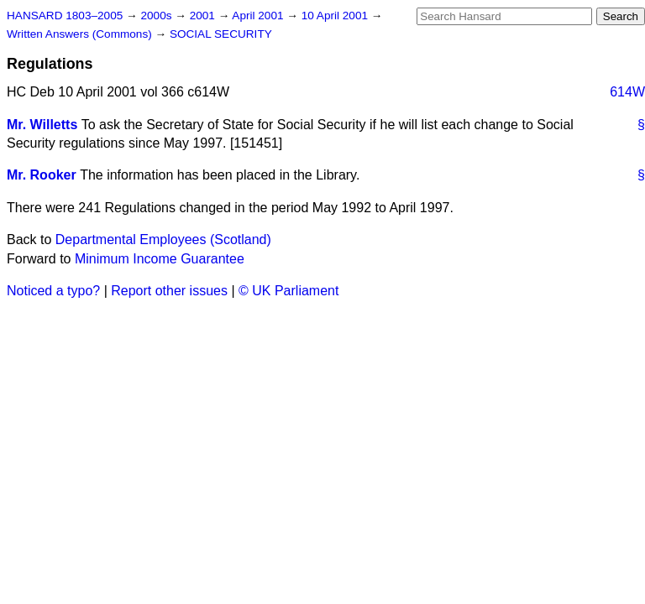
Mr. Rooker (41, 175)
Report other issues (169, 291)
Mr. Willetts (42, 124)
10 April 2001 (336, 15)
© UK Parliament (288, 291)
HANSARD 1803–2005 (65, 15)
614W (627, 92)
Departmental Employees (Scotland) (163, 239)
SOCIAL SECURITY (221, 34)
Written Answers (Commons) (81, 34)
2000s (157, 15)
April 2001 (259, 15)
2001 (204, 15)
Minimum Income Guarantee (159, 259)
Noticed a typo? (53, 291)
